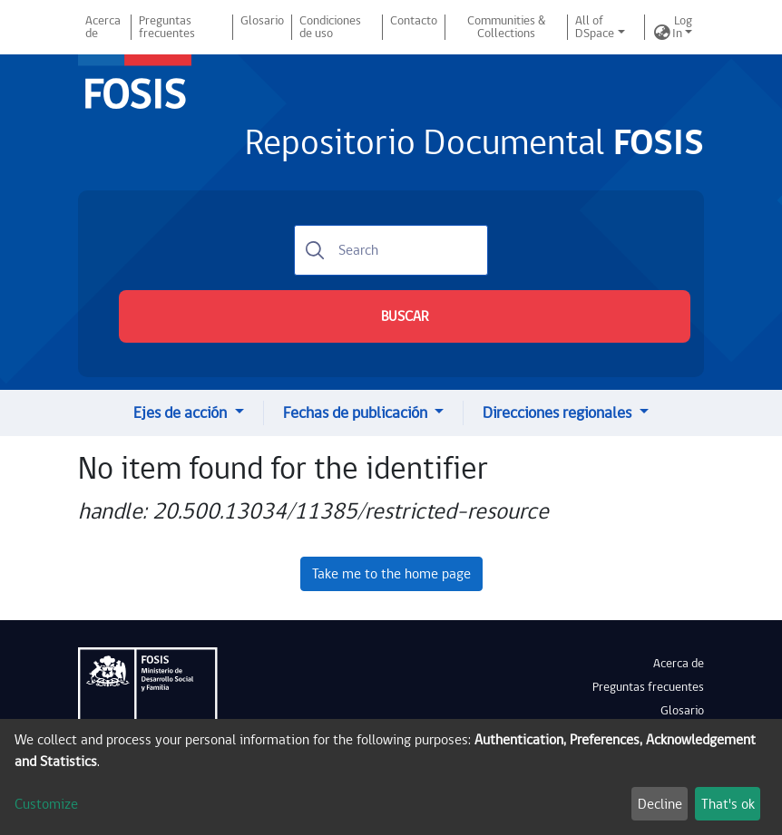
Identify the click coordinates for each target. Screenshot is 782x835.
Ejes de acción (181, 413)
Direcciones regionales (559, 413)
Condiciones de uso (330, 27)
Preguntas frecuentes (167, 27)
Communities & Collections (506, 27)
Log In (682, 27)
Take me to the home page (391, 574)
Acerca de (103, 27)
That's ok (728, 804)
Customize (46, 804)
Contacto (413, 21)
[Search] (391, 250)
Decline (660, 804)
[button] (662, 33)
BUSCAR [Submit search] (404, 316)
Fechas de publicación (357, 413)
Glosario (262, 21)
